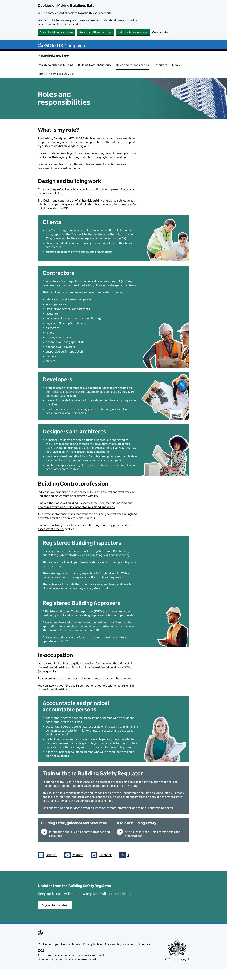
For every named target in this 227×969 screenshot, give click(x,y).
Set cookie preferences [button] (133, 32)
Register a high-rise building (55, 65)
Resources (160, 65)
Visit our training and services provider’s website (74, 808)
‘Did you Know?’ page (79, 685)
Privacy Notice (92, 944)
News (176, 65)
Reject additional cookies (95, 32)
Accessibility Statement (120, 944)
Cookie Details (70, 944)
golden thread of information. (95, 801)
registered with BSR (106, 551)
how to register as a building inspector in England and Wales (76, 507)
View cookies (160, 32)
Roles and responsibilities (132, 65)
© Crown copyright (177, 959)
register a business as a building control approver (90, 525)
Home (41, 73)
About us (144, 944)
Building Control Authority (94, 65)
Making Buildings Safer (53, 55)
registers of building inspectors (75, 573)
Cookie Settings (48, 944)
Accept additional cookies (56, 32)
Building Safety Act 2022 (59, 138)
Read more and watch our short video (62, 678)
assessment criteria (51, 529)
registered (121, 637)
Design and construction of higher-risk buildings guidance (79, 200)
